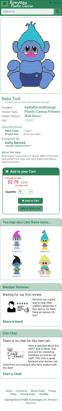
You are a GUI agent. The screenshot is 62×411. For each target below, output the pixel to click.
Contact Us (21, 391)
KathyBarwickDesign (40, 107)
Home (9, 391)
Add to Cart (30, 200)
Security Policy (27, 394)
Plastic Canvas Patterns (43, 112)
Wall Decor (33, 116)
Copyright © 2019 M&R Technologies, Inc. (25, 399)
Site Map (43, 394)
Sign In (55, 2)
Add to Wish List (31, 208)
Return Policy (38, 391)
